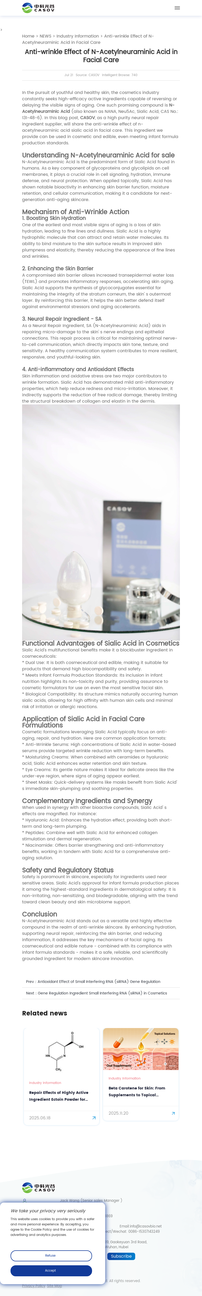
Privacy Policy (33, 1286)
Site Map (54, 1286)
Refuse (50, 1255)
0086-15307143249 (144, 1232)
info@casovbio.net (146, 1226)
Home (28, 36)
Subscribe (121, 1256)
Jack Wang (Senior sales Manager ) (88, 1201)
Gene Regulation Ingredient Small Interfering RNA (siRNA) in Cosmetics (102, 993)
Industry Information (78, 36)
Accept (50, 1270)
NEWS (45, 36)
